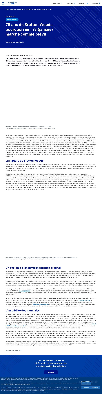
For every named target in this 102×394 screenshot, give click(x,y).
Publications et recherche (27, 376)
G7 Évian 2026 (43, 367)
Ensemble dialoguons (25, 367)
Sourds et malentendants (65, 369)
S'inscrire (51, 358)
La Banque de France (25, 370)
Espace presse (62, 372)
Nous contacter (63, 367)
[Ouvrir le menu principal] (3, 3)
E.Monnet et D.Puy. (84, 286)
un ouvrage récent (24, 277)
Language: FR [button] (83, 3)
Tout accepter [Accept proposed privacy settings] (86, 383)
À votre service (43, 370)
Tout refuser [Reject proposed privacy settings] (86, 387)
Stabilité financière (44, 373)
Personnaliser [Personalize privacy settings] (95, 387)
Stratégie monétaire (25, 373)
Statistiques (43, 376)
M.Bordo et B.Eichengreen (41, 290)
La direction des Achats (65, 374)
